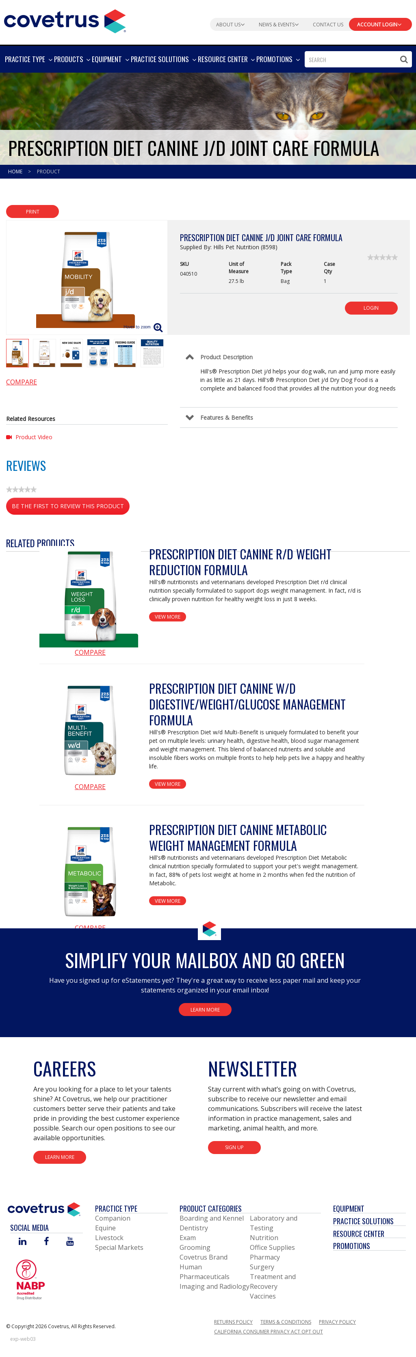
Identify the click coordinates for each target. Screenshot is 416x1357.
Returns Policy (233, 1321)
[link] (382, 257)
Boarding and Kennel (212, 1218)
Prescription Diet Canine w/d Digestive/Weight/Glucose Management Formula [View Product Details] (247, 704)
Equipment (348, 1208)
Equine (105, 1227)
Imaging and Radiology (214, 1286)
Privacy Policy (337, 1321)
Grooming (195, 1247)
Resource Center (358, 1233)
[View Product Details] (90, 596)
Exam (188, 1237)
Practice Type (116, 1208)
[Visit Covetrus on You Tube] (70, 1242)
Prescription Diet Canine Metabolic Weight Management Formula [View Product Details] (238, 837)
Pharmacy (265, 1257)
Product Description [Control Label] (226, 357)
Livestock (109, 1237)
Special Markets (119, 1247)
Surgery (262, 1266)
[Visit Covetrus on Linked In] (22, 1242)
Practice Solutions (363, 1221)
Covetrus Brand (204, 1257)
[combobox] (358, 59)
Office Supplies (272, 1247)
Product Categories (211, 1208)
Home (16, 171)
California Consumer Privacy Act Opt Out (268, 1331)
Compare (21, 382)
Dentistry (194, 1227)
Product (48, 171)
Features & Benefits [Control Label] (226, 417)
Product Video (29, 437)
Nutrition (264, 1237)
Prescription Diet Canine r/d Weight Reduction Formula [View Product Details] (240, 562)
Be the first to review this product (71, 508)
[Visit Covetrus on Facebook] (46, 1242)
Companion (112, 1218)
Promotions (351, 1246)
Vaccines (263, 1296)
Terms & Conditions (285, 1321)
